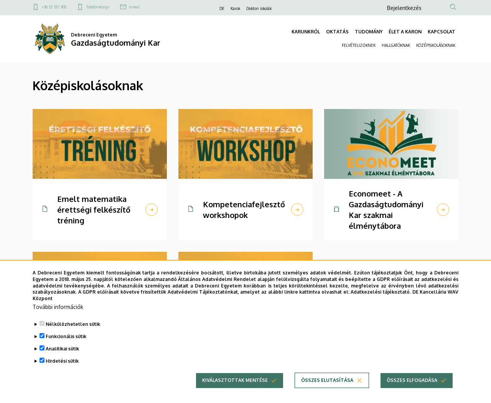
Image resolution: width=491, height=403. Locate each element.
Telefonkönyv (97, 7)
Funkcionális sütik (66, 336)
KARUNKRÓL (306, 32)
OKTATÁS (337, 32)
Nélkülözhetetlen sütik (73, 324)
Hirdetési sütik (62, 361)
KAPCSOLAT (441, 32)
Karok (235, 8)
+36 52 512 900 (54, 7)
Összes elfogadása (412, 380)
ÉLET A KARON (405, 32)
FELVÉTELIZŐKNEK (359, 45)
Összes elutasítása (327, 380)
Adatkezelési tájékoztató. (381, 292)
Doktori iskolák (259, 8)
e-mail (134, 7)
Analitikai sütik (62, 349)
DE (221, 8)
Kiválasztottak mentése (235, 380)
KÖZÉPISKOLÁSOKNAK (435, 45)
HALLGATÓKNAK (396, 45)
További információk (58, 307)
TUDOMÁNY (368, 32)
